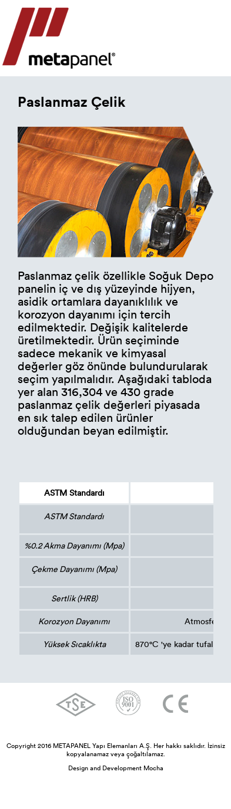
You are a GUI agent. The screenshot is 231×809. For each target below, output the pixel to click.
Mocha (153, 768)
